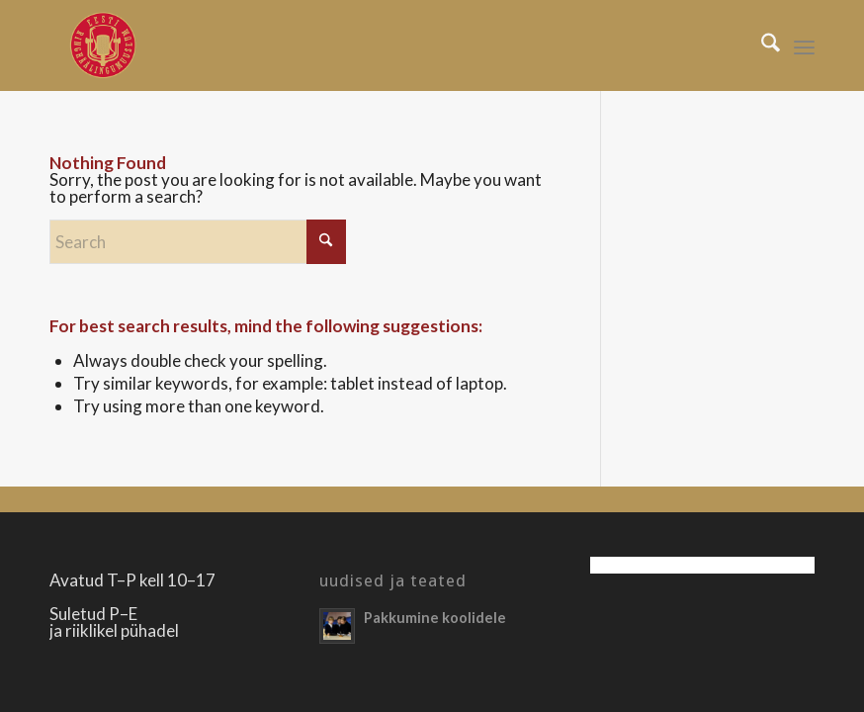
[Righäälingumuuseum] (102, 45)
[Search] (760, 45)
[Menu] (804, 45)
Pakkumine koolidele (435, 617)
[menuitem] (760, 45)
